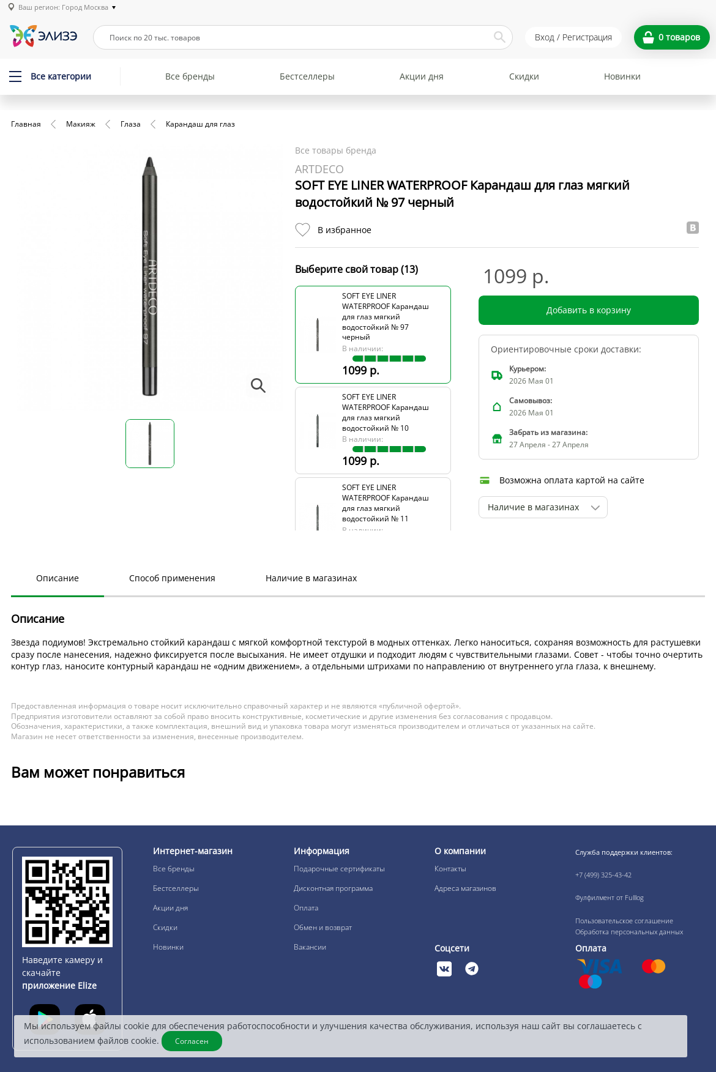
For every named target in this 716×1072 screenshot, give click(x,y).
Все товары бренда (335, 150)
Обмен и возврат (323, 927)
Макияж (80, 124)
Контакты (450, 868)
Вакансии (310, 947)
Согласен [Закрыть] (192, 1041)
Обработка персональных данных (629, 931)
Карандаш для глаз (200, 124)
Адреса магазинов (465, 888)
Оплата (306, 908)
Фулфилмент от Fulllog (609, 897)
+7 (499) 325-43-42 (603, 874)
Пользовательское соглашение (624, 920)
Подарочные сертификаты (339, 868)
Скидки (524, 76)
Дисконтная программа (333, 888)
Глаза (131, 124)
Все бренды (190, 76)
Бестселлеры (307, 76)
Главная (26, 124)
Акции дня (422, 76)
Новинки (622, 76)
